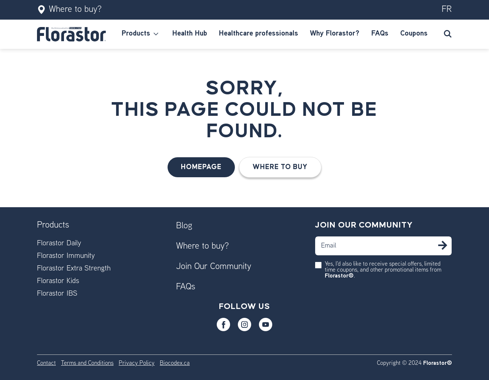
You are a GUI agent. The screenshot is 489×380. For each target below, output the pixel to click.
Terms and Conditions (87, 363)
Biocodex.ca (175, 363)
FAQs (185, 287)
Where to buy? (69, 10)
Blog (184, 226)
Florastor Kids (58, 281)
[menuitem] (141, 34)
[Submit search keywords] (447, 34)
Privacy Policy (137, 363)
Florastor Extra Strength (74, 268)
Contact (46, 363)
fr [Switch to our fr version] (447, 10)
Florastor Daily (59, 243)
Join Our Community (213, 267)
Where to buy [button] (280, 167)
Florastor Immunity (66, 256)
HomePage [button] (201, 167)
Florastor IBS (57, 293)
